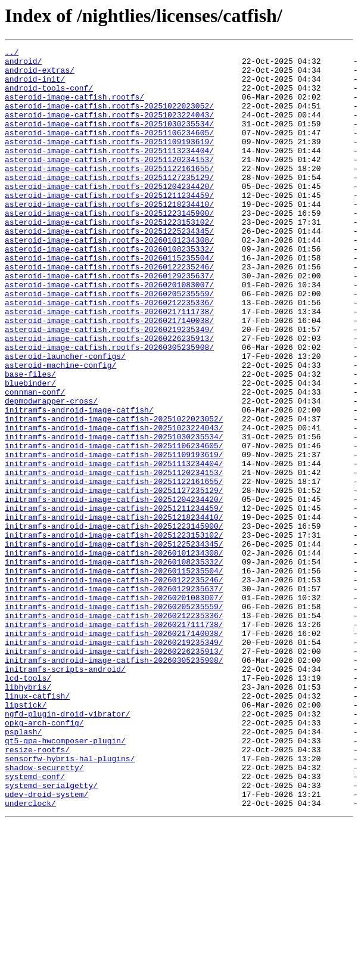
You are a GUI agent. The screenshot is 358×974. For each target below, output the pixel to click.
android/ (23, 64)
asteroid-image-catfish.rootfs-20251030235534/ (109, 139)
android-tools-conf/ (49, 96)
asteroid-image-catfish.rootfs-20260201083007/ (109, 332)
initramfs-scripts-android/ (65, 794)
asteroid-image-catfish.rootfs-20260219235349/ (109, 386)
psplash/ (23, 869)
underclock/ (30, 955)
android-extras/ (39, 75)
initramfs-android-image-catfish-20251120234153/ (114, 558)
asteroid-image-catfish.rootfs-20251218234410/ (109, 236)
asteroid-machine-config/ (60, 429)
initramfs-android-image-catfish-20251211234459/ (114, 600)
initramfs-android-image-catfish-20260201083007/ (114, 708)
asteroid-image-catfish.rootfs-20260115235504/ (109, 300)
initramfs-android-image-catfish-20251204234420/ (114, 590)
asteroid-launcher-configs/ (65, 418)
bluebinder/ (30, 450)
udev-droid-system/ (46, 944)
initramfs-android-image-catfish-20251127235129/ (114, 579)
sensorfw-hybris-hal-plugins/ (70, 901)
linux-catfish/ (37, 826)
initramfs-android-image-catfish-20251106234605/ (114, 525)
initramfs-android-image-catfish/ (79, 482)
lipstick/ (25, 837)
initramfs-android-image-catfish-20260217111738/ (114, 740)
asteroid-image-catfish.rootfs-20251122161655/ (109, 193)
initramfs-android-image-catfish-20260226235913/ (114, 772)
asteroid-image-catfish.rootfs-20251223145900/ (109, 246)
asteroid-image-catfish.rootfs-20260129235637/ (109, 322)
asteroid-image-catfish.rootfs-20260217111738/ (109, 364)
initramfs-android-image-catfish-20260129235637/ (114, 697)
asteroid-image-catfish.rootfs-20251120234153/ (109, 182)
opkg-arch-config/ (44, 858)
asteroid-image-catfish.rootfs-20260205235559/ (109, 343)
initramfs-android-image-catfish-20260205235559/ (114, 719)
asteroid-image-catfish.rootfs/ (74, 107)
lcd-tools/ (28, 804)
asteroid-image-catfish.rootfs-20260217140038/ (109, 375)
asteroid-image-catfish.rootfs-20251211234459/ (109, 225)
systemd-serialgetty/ (51, 933)
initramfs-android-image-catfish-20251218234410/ (114, 611)
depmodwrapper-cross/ (51, 472)
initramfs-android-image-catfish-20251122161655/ (114, 568)
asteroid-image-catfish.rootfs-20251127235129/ (109, 203)
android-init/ (35, 85)
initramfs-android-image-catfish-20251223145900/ (114, 622)
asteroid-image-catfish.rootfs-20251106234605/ (109, 150)
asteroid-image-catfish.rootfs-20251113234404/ (109, 171)
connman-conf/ (35, 461)
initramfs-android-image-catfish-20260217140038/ (114, 751)
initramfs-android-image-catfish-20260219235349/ (114, 761)
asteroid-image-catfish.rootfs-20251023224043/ (109, 128)
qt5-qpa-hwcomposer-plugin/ (65, 879)
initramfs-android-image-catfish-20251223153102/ (114, 633)
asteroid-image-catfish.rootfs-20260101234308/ (109, 279)
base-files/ (30, 440)
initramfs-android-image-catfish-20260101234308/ (114, 654)
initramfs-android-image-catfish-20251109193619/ (114, 536)
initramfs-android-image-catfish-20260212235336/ (114, 729)
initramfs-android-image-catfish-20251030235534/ (114, 515)
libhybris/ (28, 815)
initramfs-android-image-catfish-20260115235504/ (114, 676)
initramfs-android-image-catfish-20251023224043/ (114, 504)
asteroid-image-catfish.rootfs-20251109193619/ (109, 161)
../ (11, 53)
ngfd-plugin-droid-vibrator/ (67, 847)
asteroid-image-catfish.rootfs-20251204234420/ (109, 214)
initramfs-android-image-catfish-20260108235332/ (114, 665)
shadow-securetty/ (44, 912)
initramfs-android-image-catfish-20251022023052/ (114, 493)
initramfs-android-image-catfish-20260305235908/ (114, 783)
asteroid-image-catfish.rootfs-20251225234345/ (109, 268)
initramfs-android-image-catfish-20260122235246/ (114, 686)
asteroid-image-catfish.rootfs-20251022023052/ (109, 118)
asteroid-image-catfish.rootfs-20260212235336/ (109, 354)
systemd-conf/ (35, 922)
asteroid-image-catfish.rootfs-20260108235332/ (109, 289)
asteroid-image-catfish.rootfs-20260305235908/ (109, 407)
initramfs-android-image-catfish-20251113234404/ (114, 547)
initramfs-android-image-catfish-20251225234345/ (114, 643)
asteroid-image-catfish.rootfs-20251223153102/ (109, 257)
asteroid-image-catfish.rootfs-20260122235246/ (109, 311)
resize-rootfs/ (37, 890)
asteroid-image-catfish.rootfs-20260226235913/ (109, 397)
